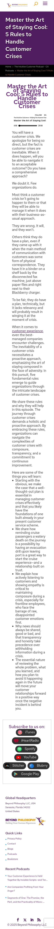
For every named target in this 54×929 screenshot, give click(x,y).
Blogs (10, 848)
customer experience (27, 331)
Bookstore (12, 859)
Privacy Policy (14, 838)
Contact (11, 843)
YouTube (26, 757)
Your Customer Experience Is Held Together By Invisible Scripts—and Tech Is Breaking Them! (27, 878)
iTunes (26, 732)
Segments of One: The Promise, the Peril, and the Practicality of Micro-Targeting (25, 900)
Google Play (26, 774)
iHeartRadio (26, 740)
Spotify (26, 749)
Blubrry (38, 765)
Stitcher (14, 765)
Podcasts (12, 854)
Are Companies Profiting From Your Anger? (25, 888)
